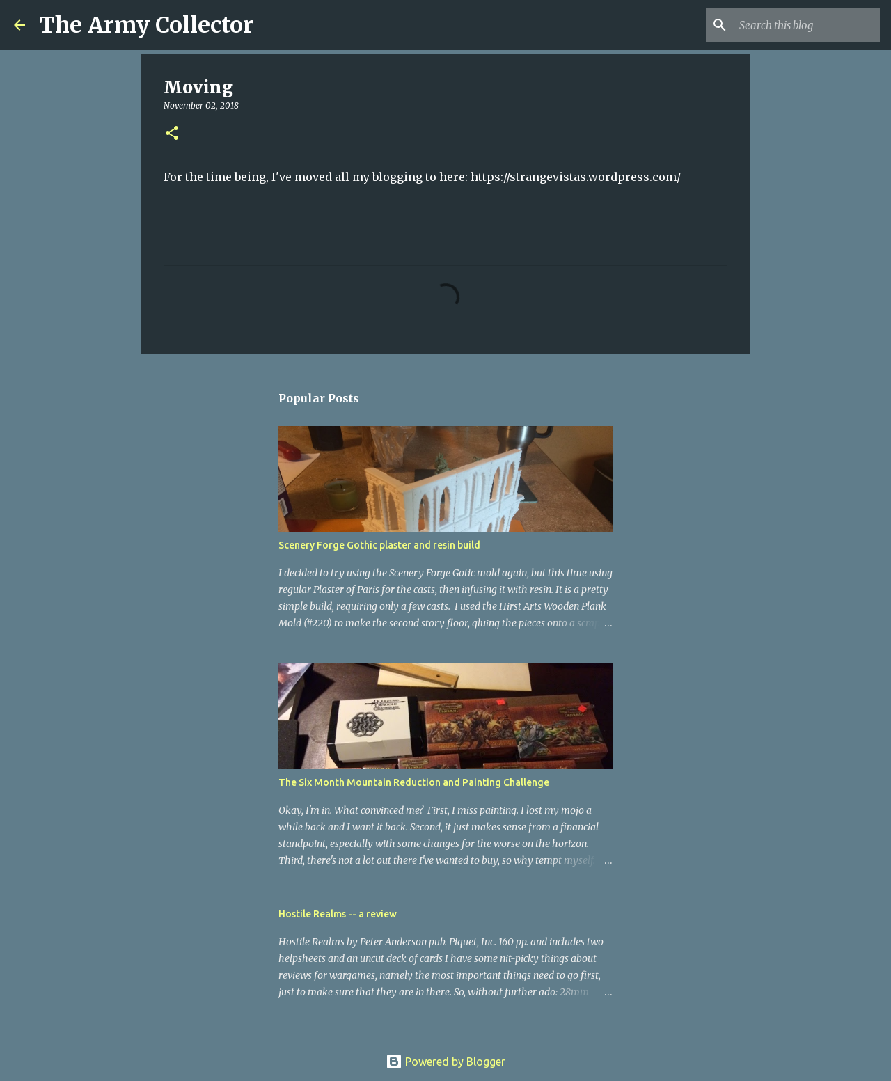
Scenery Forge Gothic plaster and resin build (379, 545)
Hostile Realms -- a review (337, 914)
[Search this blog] (807, 25)
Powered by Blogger (445, 1061)
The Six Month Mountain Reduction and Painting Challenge (413, 782)
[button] (172, 134)
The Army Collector (146, 25)
